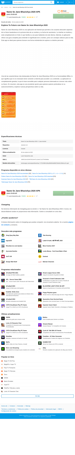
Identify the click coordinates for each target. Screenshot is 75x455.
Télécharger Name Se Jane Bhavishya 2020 (14, 182)
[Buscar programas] (51, 2)
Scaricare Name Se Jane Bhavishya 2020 (13, 179)
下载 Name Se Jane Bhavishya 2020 (40, 179)
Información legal (51, 409)
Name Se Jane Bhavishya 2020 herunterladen (14, 173)
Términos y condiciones (8, 409)
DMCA (60, 409)
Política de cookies (23, 409)
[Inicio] (2, 7)
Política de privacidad (37, 409)
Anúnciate (20, 406)
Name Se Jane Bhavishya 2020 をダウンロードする (47, 173)
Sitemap (27, 406)
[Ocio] (10, 7)
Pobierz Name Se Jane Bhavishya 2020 (13, 176)
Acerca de (4, 406)
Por (14, 17)
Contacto (12, 406)
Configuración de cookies (8, 411)
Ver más (37, 396)
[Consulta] (33, 2)
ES (71, 2)
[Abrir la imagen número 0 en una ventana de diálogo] (8, 105)
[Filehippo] (6, 2)
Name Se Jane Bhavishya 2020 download (40, 176)
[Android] (6, 7)
